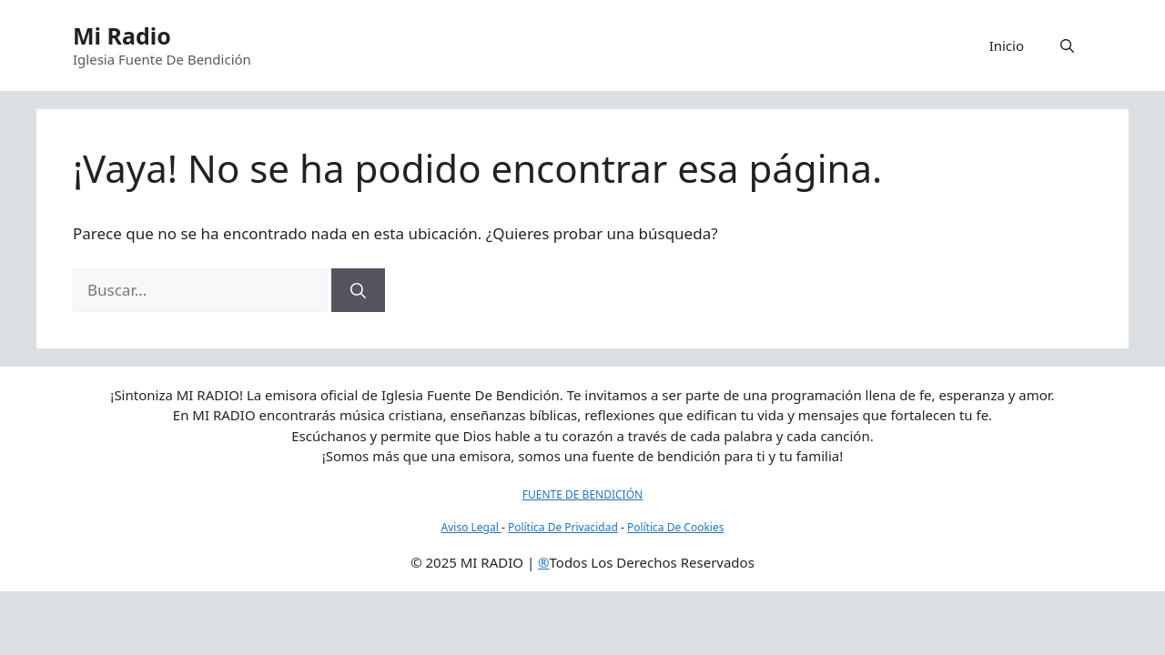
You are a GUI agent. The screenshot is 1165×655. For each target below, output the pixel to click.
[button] (1067, 45)
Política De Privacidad (563, 527)
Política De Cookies (675, 527)
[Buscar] (358, 290)
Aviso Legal (471, 527)
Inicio (1006, 45)
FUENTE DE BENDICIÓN (582, 494)
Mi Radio (122, 35)
